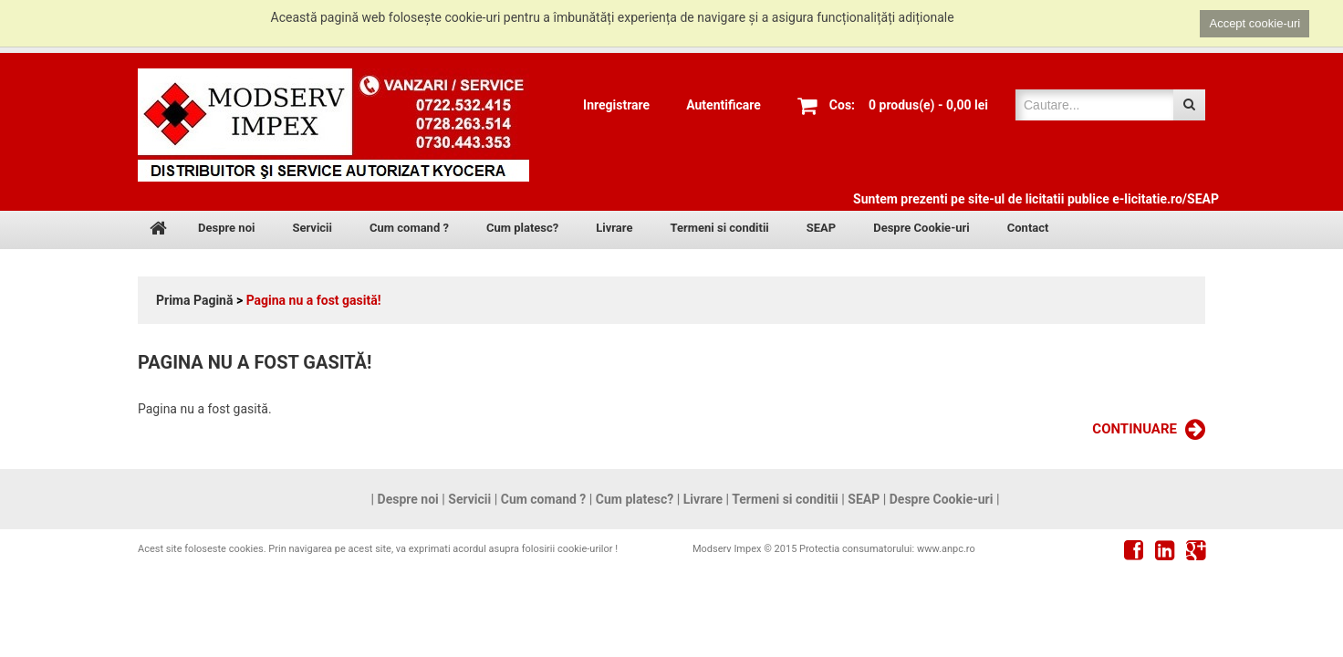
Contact (1028, 228)
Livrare (614, 228)
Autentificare (723, 105)
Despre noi (226, 228)
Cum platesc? (522, 228)
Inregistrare (616, 105)
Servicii (312, 228)
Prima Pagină (194, 300)
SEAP (821, 228)
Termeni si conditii (719, 228)
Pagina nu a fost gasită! (313, 300)
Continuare (1148, 430)
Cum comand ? (409, 228)
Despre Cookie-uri (921, 228)
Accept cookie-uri (1254, 23)
